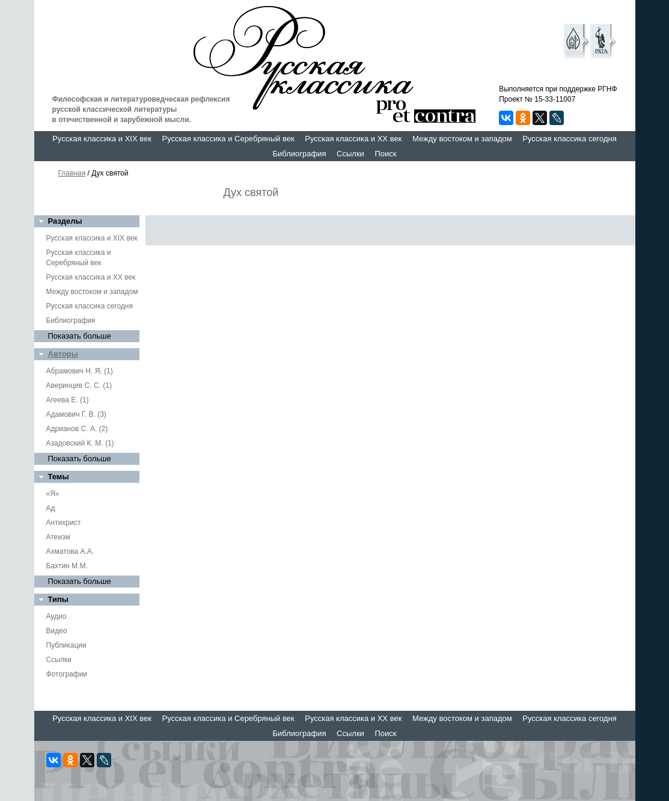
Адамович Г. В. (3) (76, 414)
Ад (50, 508)
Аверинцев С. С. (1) (79, 385)
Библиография (299, 153)
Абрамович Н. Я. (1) (79, 371)
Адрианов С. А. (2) (77, 429)
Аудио (56, 616)
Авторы (63, 353)
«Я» (53, 493)
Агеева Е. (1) (67, 400)
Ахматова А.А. (70, 551)
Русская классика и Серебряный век (228, 138)
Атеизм (58, 537)
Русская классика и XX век (353, 138)
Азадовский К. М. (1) (80, 443)
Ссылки (350, 153)
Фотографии (67, 674)
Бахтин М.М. (67, 566)
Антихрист (63, 522)
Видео (56, 631)
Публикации (66, 645)
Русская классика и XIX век (101, 138)
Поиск (385, 153)
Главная (72, 173)
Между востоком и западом (462, 138)
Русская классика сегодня (569, 138)
